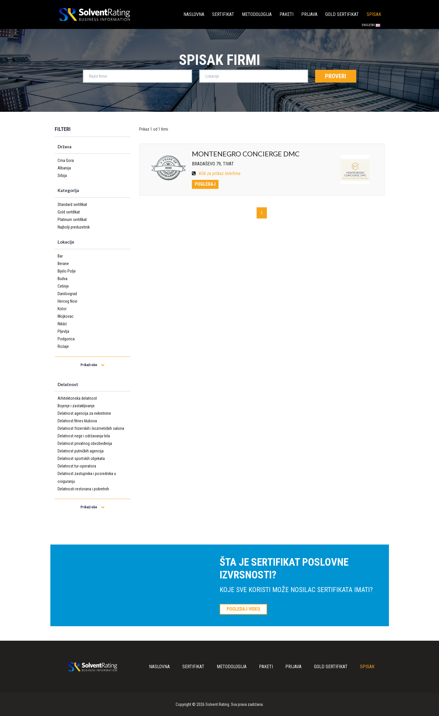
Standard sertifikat (72, 204)
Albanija (64, 168)
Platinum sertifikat (72, 219)
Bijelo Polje (67, 271)
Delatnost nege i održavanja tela (84, 436)
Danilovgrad (67, 293)
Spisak (374, 14)
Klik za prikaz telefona (216, 173)
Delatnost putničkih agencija (81, 451)
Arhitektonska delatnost (77, 398)
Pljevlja (63, 331)
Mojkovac (66, 316)
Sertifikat (223, 14)
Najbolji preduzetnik (74, 227)
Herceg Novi (67, 301)
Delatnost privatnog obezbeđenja (85, 443)
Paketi (286, 14)
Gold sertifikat (342, 14)
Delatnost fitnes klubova (77, 421)
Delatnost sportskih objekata (81, 458)
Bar (60, 256)
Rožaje (63, 346)
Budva (62, 278)
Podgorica (66, 339)
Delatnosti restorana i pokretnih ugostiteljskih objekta (83, 493)
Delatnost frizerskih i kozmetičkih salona (91, 428)
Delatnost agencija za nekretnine (84, 413)
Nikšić (62, 324)
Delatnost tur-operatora (77, 466)
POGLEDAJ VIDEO (243, 609)
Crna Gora (66, 160)
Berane (63, 263)
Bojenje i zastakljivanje (76, 405)
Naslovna (193, 14)
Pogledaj (205, 184)
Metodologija (257, 14)
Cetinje (63, 286)
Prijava (309, 14)
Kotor (62, 308)
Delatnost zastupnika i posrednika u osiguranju (87, 477)
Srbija (62, 175)
